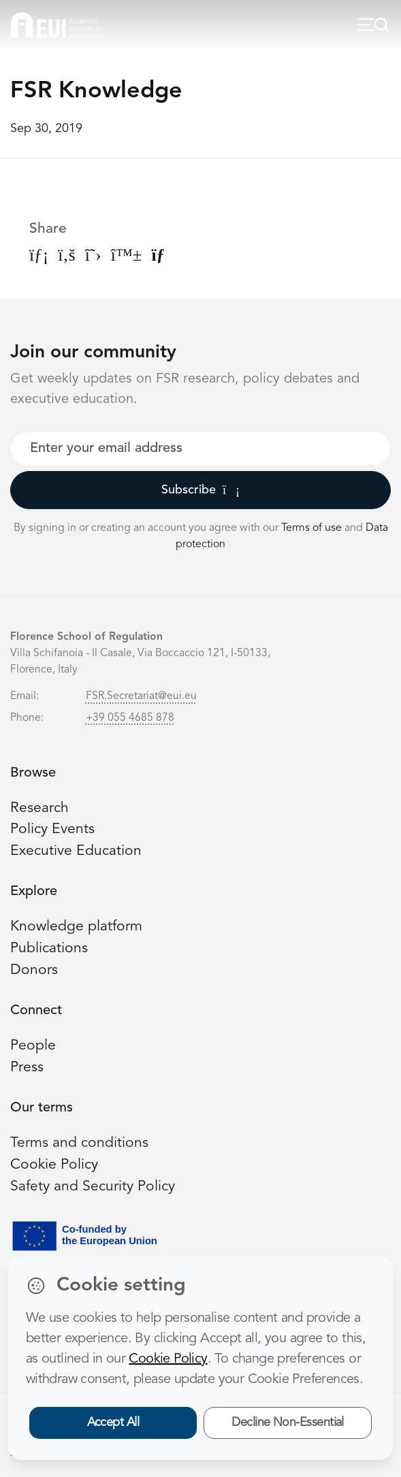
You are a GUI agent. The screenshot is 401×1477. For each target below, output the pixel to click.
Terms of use (312, 528)
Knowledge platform (76, 927)
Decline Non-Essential (287, 1422)
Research (39, 808)
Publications (49, 948)
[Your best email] (200, 449)
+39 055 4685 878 (130, 718)
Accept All (113, 1422)
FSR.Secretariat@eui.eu (141, 696)
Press (27, 1067)
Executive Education (76, 851)
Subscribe (200, 490)
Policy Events (52, 829)
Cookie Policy (54, 1165)
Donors (34, 970)
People (33, 1046)
